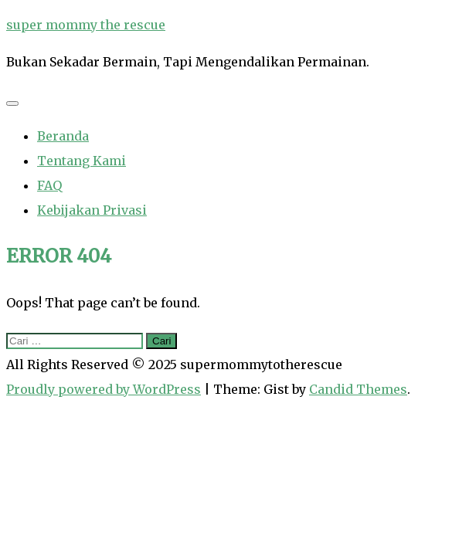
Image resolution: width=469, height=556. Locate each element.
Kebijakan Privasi (92, 210)
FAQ (49, 185)
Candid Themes (358, 389)
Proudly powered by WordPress (103, 389)
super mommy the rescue (85, 24)
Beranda (63, 136)
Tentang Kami (81, 160)
